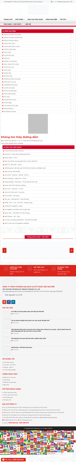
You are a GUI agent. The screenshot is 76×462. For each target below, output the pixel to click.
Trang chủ (8, 19)
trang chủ (20, 140)
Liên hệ (28, 24)
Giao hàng (7, 380)
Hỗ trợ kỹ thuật (8, 397)
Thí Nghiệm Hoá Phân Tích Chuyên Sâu (17, 209)
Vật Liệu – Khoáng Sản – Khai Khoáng (17, 199)
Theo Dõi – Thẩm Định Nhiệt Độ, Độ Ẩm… (18, 154)
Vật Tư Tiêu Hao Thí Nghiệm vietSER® (17, 223)
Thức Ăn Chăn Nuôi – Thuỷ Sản (14, 192)
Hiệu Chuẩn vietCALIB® (12, 171)
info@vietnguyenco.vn (64, 1)
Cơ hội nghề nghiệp (10, 369)
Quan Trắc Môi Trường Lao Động (15, 185)
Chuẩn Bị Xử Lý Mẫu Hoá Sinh (14, 151)
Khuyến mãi (7, 400)
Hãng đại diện (51, 19)
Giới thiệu (20, 19)
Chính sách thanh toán (10, 395)
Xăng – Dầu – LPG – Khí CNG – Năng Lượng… (19, 202)
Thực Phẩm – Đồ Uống (12, 195)
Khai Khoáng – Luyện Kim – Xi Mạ (15, 178)
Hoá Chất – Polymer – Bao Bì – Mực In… (17, 175)
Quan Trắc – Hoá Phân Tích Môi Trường (17, 213)
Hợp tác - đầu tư (8, 367)
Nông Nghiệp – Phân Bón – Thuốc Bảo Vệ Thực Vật (21, 182)
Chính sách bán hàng (10, 392)
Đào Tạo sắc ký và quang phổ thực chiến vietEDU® (21, 161)
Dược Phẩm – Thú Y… (11, 157)
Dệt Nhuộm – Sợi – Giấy (12, 216)
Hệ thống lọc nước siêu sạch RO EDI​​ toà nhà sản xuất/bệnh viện (25, 168)
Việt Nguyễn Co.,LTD (13, 295)
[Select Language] (61, 441)
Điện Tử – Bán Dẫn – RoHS (13, 164)
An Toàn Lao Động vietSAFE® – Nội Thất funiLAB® (21, 220)
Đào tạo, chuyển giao (10, 382)
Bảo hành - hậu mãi (10, 377)
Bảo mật (6, 384)
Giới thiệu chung (9, 362)
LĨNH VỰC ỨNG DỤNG (35, 19)
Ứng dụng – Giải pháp (13, 24)
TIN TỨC (63, 19)
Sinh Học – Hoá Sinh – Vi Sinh (14, 189)
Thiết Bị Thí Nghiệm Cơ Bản (14, 206)
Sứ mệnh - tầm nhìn (10, 365)
